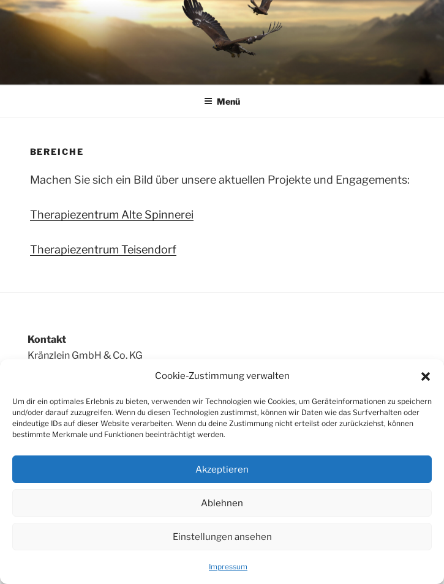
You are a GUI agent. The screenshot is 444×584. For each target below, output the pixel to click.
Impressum (228, 566)
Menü (222, 101)
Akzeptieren (222, 469)
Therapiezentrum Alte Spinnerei (112, 214)
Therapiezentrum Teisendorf (103, 249)
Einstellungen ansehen (222, 536)
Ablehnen (222, 503)
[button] (426, 376)
